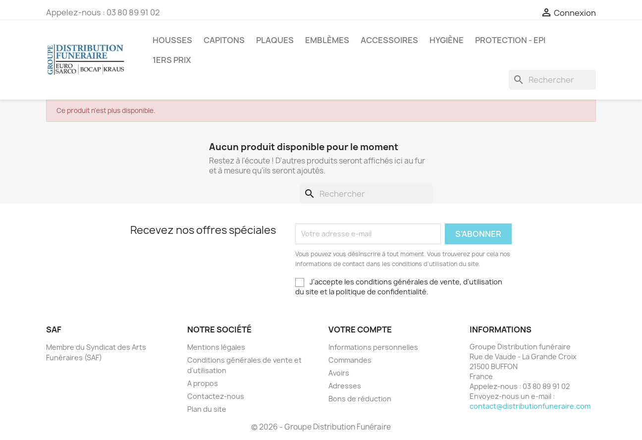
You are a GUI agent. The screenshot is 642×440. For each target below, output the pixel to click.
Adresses (344, 385)
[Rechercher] (552, 80)
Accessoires (389, 40)
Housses (172, 40)
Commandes (350, 360)
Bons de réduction (359, 398)
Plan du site (206, 409)
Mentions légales (216, 347)
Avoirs (338, 373)
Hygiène (446, 40)
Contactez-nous (215, 396)
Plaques (275, 40)
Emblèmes (327, 40)
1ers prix (172, 60)
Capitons (224, 40)
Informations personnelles (373, 347)
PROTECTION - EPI (510, 40)
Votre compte (360, 329)
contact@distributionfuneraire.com (530, 406)
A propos (202, 383)
